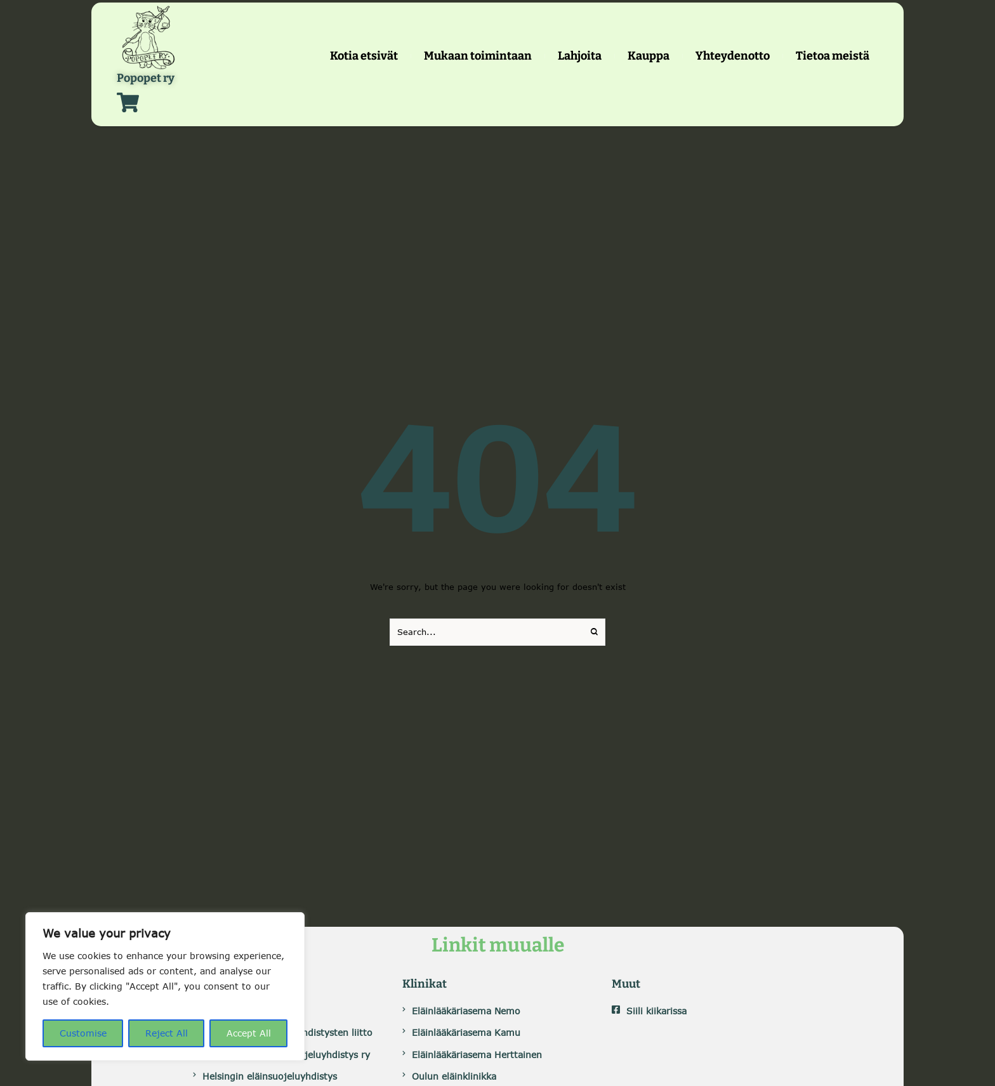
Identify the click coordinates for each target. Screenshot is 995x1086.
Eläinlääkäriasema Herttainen (477, 1054)
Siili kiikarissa (656, 1010)
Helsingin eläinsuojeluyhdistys (269, 1076)
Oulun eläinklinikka (454, 1076)
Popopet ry (146, 78)
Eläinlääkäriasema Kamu (466, 1032)
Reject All (166, 1033)
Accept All (249, 1033)
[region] (165, 986)
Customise (83, 1033)
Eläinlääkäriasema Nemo (466, 1010)
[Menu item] (364, 56)
